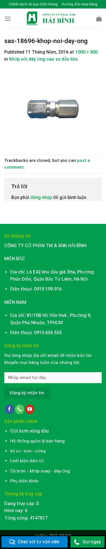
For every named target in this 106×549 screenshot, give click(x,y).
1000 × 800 (86, 52)
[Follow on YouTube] (29, 409)
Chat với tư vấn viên (34, 542)
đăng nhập (41, 197)
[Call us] (19, 409)
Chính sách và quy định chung (33, 4)
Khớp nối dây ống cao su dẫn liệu (43, 59)
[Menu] (7, 19)
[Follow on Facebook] (9, 409)
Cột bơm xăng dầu (29, 431)
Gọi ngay (87, 542)
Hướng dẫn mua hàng (79, 4)
